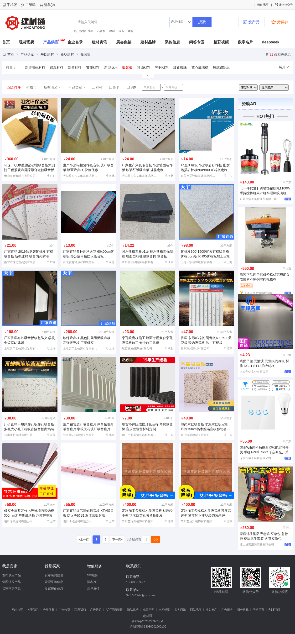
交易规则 (164, 609)
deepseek (270, 42)
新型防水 (111, 67)
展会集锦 (123, 42)
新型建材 (67, 54)
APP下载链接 (114, 609)
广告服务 (227, 609)
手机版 (12, 5)
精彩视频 (221, 42)
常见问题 (180, 609)
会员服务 (48, 609)
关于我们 (33, 609)
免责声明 (148, 609)
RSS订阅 (274, 609)
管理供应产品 (11, 582)
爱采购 (279, 21)
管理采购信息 (54, 582)
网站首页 (17, 609)
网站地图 (196, 609)
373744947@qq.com (140, 595)
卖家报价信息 (54, 588)
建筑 (131, 31)
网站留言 (258, 609)
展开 (284, 67)
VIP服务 (92, 575)
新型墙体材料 (35, 67)
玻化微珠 (180, 67)
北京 (90, 31)
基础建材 (47, 54)
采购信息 (172, 42)
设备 (121, 31)
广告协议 (96, 609)
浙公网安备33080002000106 (147, 626)
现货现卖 (26, 42)
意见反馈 (93, 588)
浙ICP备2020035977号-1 (147, 621)
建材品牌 (148, 42)
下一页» (117, 539)
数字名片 (245, 42)
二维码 (31, 5)
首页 (6, 42)
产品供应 (50, 42)
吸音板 (86, 54)
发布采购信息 (54, 575)
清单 (47, 5)
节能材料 (92, 67)
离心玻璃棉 (199, 67)
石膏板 (101, 31)
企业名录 (75, 42)
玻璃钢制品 (221, 67)
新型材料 (74, 67)
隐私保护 (133, 609)
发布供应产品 (11, 575)
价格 (31, 87)
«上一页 (83, 539)
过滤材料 (143, 67)
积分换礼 (242, 609)
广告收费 (64, 609)
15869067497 (135, 582)
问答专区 (196, 42)
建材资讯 (99, 42)
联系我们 (80, 609)
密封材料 (162, 67)
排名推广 (93, 582)
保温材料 (56, 67)
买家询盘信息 (11, 588)
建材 (112, 31)
